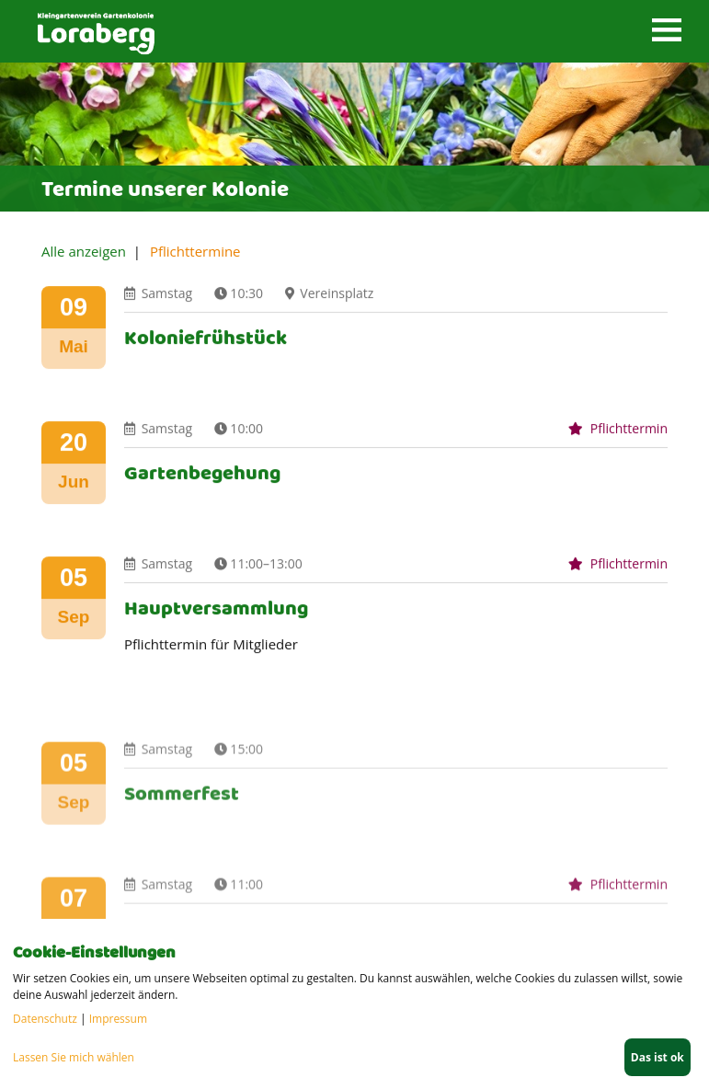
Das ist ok (657, 1057)
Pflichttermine (195, 251)
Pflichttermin (618, 442)
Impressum (118, 1018)
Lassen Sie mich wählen (73, 1057)
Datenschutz (45, 1018)
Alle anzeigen (83, 251)
